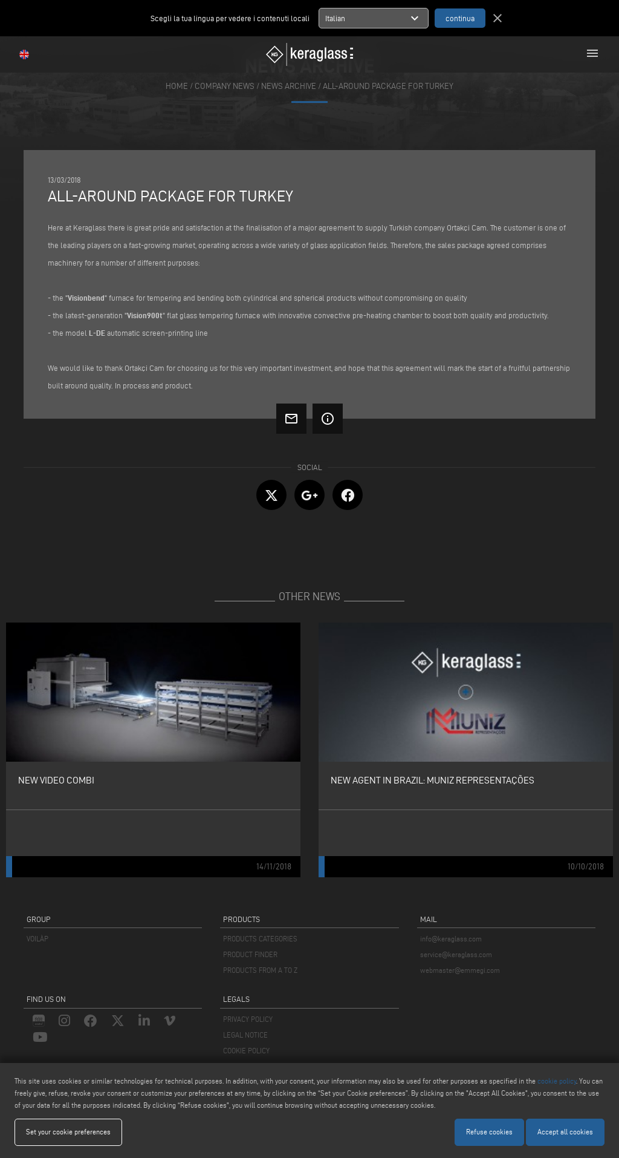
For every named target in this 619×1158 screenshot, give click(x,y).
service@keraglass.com (456, 954)
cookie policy (556, 1081)
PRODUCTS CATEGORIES (260, 939)
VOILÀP (37, 939)
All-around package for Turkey (388, 86)
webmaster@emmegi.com (460, 970)
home (177, 86)
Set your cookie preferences (68, 1132)
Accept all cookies (565, 1132)
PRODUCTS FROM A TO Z (260, 970)
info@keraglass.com (451, 939)
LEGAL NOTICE (245, 1035)
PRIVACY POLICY (248, 1019)
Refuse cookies (489, 1132)
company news (224, 86)
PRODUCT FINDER (250, 954)
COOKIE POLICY (246, 1051)
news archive (288, 86)
